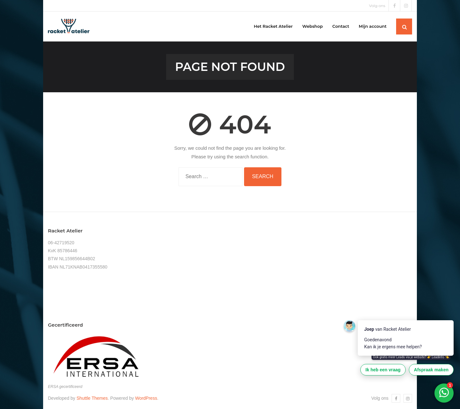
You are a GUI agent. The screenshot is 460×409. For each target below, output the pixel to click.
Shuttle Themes (92, 398)
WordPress (146, 398)
